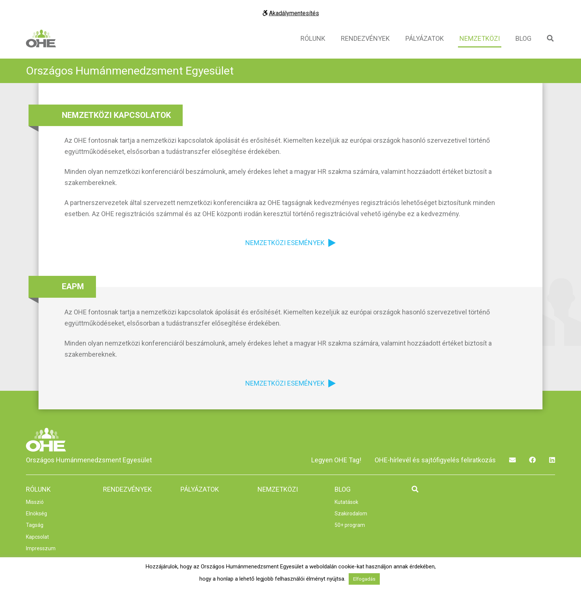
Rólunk (313, 38)
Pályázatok (424, 38)
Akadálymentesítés (290, 13)
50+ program (350, 525)
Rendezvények (365, 38)
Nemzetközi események (285, 243)
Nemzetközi (479, 38)
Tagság (34, 525)
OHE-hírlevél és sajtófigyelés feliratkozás (435, 460)
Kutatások (346, 502)
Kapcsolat (37, 537)
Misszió (35, 502)
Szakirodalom (351, 513)
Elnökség (36, 513)
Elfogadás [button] (364, 579)
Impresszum (41, 548)
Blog (523, 38)
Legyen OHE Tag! (336, 460)
